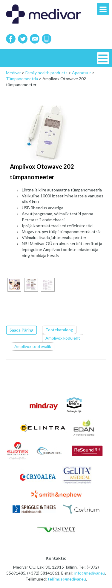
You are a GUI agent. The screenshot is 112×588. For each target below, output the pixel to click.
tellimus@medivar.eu (67, 578)
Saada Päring (21, 329)
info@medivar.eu (89, 572)
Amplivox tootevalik (32, 346)
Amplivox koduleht (62, 338)
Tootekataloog (59, 329)
